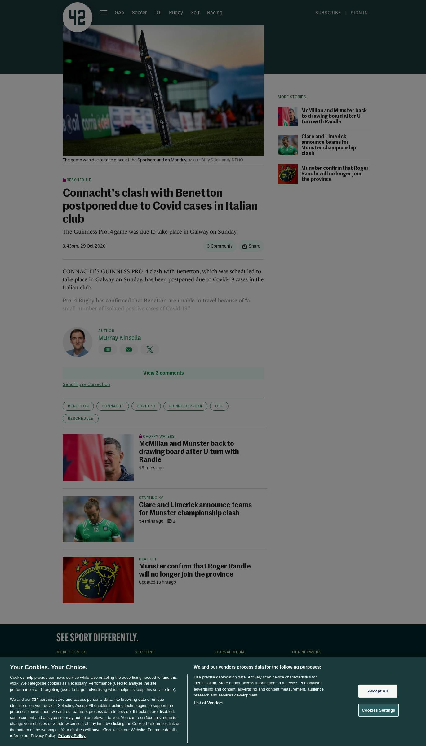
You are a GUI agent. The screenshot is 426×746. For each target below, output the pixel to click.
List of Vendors (209, 702)
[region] (213, 701)
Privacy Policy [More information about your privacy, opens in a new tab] (72, 735)
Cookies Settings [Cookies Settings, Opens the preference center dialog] (378, 710)
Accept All (378, 691)
